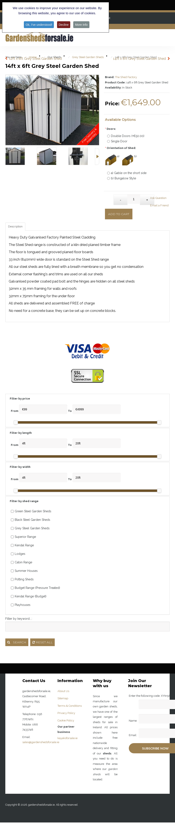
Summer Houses (24, 570)
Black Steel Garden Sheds (30, 519)
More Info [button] (81, 24)
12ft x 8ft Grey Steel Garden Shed (35, 59)
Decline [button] (64, 24)
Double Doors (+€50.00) (125, 136)
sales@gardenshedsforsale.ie (40, 742)
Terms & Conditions (69, 705)
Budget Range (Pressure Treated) (35, 588)
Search (16, 642)
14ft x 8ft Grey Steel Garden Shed (139, 59)
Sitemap (62, 698)
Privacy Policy (66, 713)
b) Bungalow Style (121, 178)
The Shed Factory (126, 77)
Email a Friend (159, 205)
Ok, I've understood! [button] (39, 24)
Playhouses (20, 605)
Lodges (18, 553)
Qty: (109, 198)
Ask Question (158, 198)
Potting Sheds (22, 579)
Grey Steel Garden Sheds (30, 528)
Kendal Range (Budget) (28, 596)
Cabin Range (21, 562)
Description (15, 226)
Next (97, 156)
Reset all (42, 642)
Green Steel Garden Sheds (31, 511)
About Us (63, 691)
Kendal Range (22, 545)
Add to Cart (118, 214)
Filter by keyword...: (18, 618)
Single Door (117, 141)
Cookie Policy (65, 720)
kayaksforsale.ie (67, 738)
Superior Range (23, 536)
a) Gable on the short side (126, 173)
